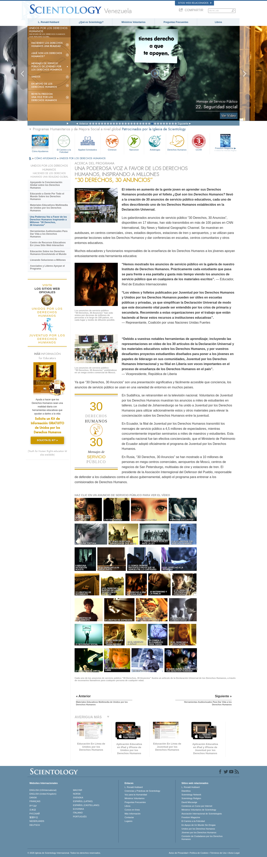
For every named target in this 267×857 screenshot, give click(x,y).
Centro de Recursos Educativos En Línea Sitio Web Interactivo (48, 244)
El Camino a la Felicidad (64, 143)
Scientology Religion (191, 798)
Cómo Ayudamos (40, 151)
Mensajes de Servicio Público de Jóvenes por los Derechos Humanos (46, 66)
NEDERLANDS (36, 821)
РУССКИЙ (34, 813)
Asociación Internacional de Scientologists (201, 813)
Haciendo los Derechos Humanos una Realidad (47, 44)
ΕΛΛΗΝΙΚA (78, 809)
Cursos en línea (132, 810)
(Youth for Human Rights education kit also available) (47, 452)
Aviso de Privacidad (178, 853)
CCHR (198, 142)
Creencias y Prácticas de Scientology (142, 791)
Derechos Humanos (177, 142)
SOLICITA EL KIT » (47, 440)
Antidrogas (155, 142)
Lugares (128, 821)
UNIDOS (35, 76)
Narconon (134, 142)
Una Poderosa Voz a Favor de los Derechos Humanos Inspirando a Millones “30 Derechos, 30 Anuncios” (48, 220)
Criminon (112, 142)
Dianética (185, 791)
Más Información (132, 813)
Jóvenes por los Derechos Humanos (198, 832)
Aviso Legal (234, 853)
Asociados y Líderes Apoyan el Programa (47, 267)
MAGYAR (77, 790)
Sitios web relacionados (194, 3)
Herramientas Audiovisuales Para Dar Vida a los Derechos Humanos (48, 234)
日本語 (32, 810)
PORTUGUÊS (80, 816)
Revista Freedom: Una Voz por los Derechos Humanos (44, 97)
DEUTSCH (34, 825)
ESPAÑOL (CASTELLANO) (86, 805)
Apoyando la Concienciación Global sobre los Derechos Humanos (46, 185)
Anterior (83, 123)
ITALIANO (78, 812)
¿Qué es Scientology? (91, 22)
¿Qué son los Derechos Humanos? (46, 54)
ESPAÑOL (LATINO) (83, 801)
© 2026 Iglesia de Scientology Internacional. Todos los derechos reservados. (64, 853)
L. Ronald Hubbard (48, 22)
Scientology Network (191, 794)
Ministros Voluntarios (133, 22)
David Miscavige (189, 802)
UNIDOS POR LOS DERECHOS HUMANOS (82, 158)
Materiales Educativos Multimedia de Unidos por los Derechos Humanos (49, 208)
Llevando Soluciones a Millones (48, 260)
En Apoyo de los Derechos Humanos (44, 85)
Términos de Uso (218, 853)
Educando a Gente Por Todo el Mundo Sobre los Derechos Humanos (47, 196)
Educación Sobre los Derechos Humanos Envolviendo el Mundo (48, 253)
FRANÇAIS (34, 801)
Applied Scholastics (87, 142)
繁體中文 (33, 817)
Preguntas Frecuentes (176, 22)
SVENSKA (78, 797)
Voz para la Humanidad (135, 794)
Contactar (129, 817)
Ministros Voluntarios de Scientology (198, 810)
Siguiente (183, 123)
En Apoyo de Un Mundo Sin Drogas (198, 825)
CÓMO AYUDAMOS (45, 158)
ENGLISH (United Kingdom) (42, 794)
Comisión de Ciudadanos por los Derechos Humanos (201, 837)
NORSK (77, 794)
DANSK (33, 797)
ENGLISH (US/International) (43, 790)
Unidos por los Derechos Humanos (198, 829)
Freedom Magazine (225, 149)
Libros (218, 22)
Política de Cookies (199, 853)
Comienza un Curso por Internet (196, 806)
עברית (33, 805)
